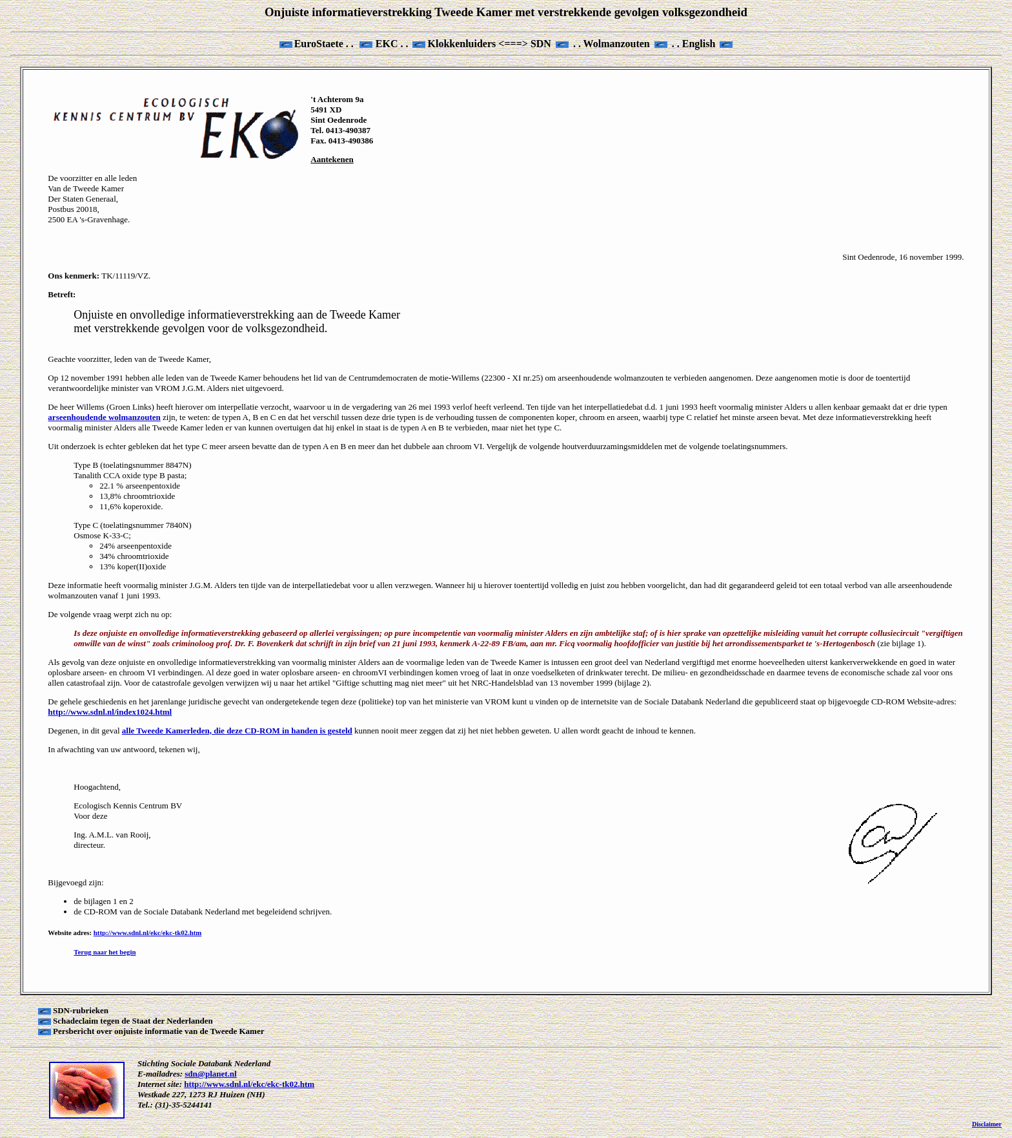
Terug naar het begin (105, 952)
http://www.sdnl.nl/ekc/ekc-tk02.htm (147, 932)
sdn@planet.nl (210, 1074)
